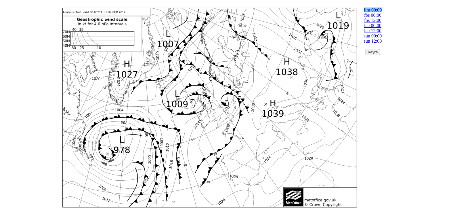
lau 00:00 (372, 25)
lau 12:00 (372, 30)
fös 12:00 (372, 20)
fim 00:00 (373, 9)
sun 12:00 (373, 41)
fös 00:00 (372, 15)
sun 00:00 (373, 35)
